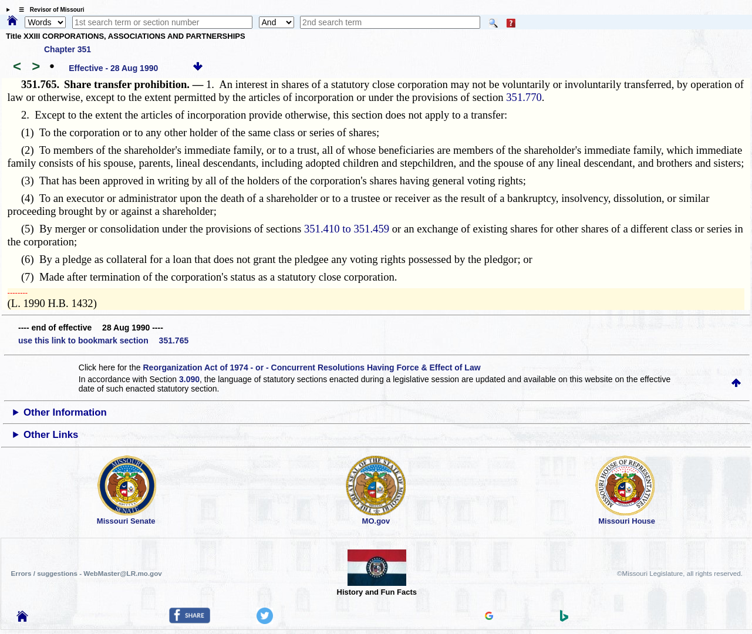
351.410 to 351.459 (346, 228)
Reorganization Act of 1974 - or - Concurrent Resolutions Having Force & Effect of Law (311, 367)
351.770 (524, 97)
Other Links (50, 434)
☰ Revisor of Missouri (49, 9)
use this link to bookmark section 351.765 (103, 340)
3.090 (189, 379)
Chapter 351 (67, 49)
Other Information (65, 412)
